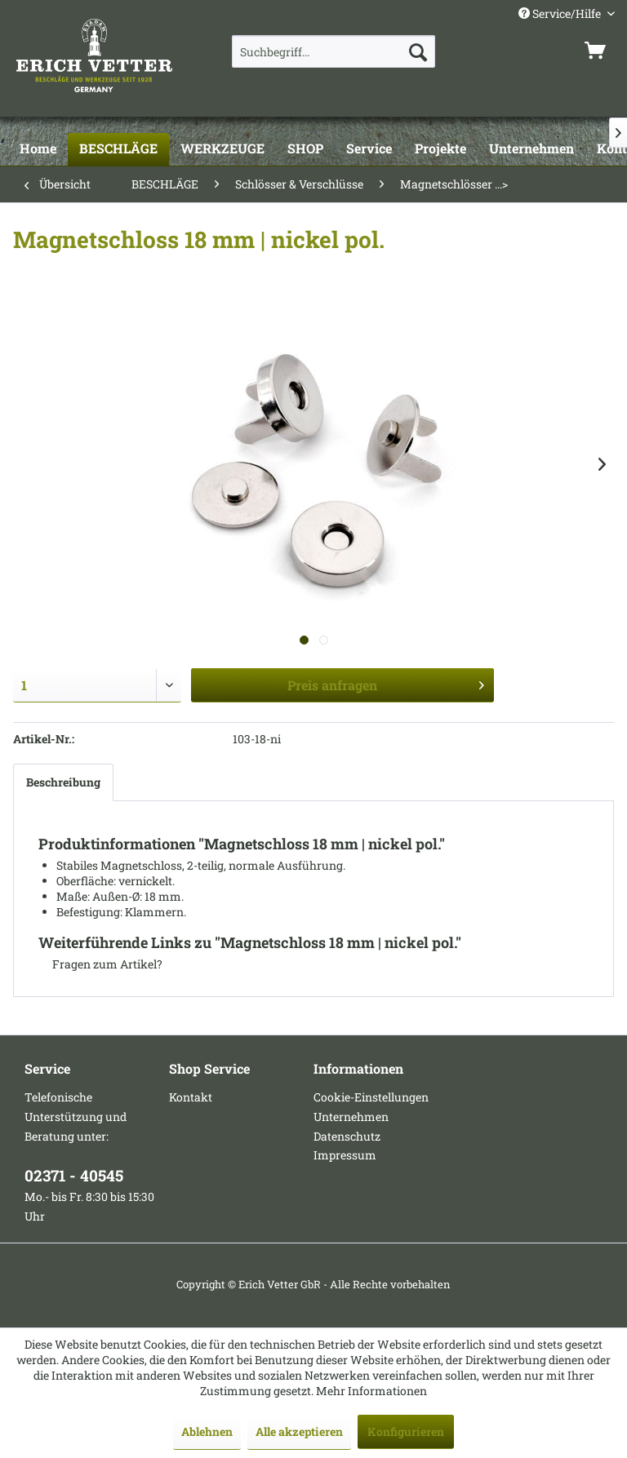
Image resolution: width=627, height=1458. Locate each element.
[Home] (38, 149)
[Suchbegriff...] (334, 51)
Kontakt (190, 1097)
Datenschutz (347, 1136)
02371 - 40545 (73, 1175)
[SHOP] (305, 149)
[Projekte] (440, 149)
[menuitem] (334, 51)
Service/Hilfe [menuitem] (560, 13)
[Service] (369, 149)
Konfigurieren (405, 1431)
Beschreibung (63, 782)
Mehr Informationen (371, 1390)
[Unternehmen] (531, 149)
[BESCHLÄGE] (118, 149)
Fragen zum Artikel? (100, 964)
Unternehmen (351, 1116)
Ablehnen (207, 1431)
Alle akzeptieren (299, 1431)
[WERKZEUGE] (222, 149)
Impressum (345, 1155)
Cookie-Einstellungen (371, 1097)
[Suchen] (418, 51)
